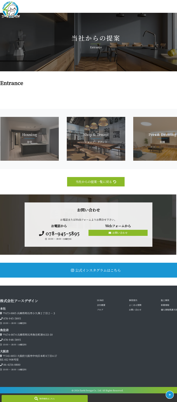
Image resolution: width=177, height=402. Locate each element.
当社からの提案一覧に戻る (96, 181)
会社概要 (101, 305)
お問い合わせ (118, 233)
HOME (100, 300)
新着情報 (165, 305)
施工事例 (165, 300)
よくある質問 (135, 305)
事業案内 (133, 300)
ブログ (100, 309)
